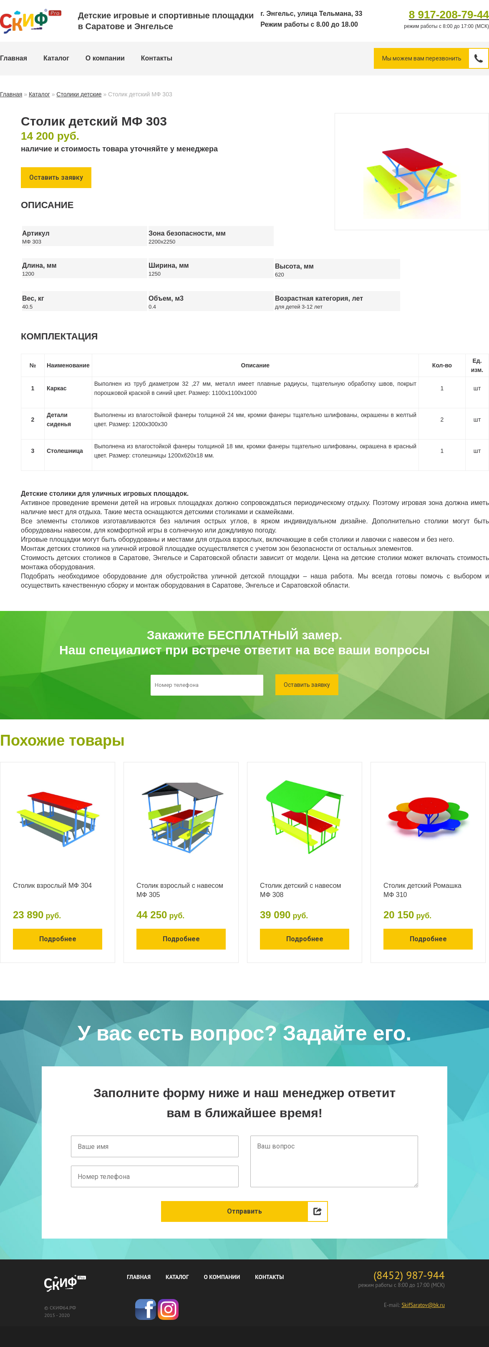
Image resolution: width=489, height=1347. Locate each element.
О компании (105, 58)
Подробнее (57, 939)
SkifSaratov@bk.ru (423, 1305)
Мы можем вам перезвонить (435, 58)
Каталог (56, 58)
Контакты (156, 58)
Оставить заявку (56, 177)
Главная (13, 58)
